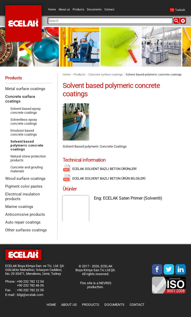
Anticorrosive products (25, 214)
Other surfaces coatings (26, 230)
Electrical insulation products (22, 196)
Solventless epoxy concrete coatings (23, 121)
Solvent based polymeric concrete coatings (26, 145)
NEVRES (105, 283)
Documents (114, 305)
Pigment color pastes (23, 186)
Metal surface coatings (25, 88)
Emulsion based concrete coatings (23, 132)
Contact (137, 305)
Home (67, 74)
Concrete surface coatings (105, 74)
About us (69, 305)
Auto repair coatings (23, 222)
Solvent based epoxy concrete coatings (25, 111)
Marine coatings (19, 206)
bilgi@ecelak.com (30, 295)
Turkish (177, 10)
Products (79, 74)
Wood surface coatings (25, 178)
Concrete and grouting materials (26, 169)
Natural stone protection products (28, 158)
